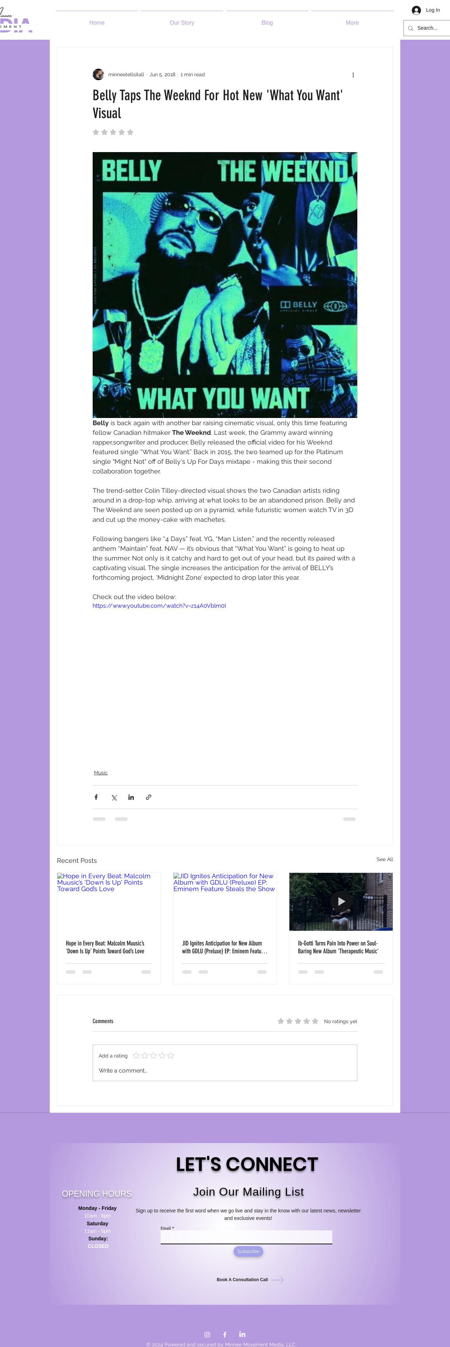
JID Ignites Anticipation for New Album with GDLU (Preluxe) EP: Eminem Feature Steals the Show (223, 947)
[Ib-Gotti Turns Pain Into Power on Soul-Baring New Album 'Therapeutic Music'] (341, 902)
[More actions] (353, 74)
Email (166, 1228)
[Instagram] (207, 1334)
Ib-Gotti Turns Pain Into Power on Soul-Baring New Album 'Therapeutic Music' (338, 947)
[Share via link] (148, 797)
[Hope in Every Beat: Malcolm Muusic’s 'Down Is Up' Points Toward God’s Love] (109, 902)
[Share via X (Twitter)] (113, 797)
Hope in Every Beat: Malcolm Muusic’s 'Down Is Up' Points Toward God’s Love (105, 947)
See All (385, 859)
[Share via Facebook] (96, 797)
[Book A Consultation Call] (246, 1280)
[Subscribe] (248, 1251)
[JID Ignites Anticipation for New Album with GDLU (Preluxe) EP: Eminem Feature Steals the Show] (225, 902)
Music (101, 772)
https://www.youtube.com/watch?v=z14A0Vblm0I (159, 606)
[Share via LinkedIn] (131, 797)
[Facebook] (225, 1334)
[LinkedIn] (242, 1334)
